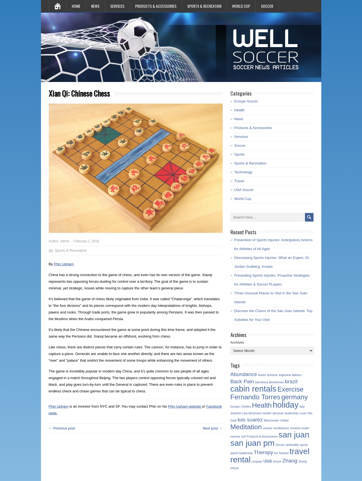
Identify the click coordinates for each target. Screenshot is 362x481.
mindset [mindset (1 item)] (295, 428)
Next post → (213, 428)
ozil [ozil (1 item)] (243, 436)
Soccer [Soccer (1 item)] (280, 444)
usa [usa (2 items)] (267, 461)
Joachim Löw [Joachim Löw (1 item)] (239, 413)
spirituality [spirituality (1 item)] (292, 444)
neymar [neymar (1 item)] (235, 436)
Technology (243, 172)
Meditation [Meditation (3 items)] (246, 427)
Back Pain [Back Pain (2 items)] (242, 381)
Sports (239, 154)
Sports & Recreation (204, 6)
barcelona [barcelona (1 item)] (261, 382)
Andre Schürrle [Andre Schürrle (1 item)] (268, 375)
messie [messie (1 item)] (267, 428)
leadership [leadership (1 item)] (291, 413)
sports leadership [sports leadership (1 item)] (241, 453)
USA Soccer (244, 190)
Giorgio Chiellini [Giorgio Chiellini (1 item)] (240, 406)
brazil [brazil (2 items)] (291, 381)
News (95, 6)
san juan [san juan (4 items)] (294, 434)
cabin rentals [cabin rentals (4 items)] (253, 388)
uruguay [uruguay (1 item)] (257, 461)
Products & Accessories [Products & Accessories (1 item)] (262, 436)
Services (117, 6)
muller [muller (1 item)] (305, 428)
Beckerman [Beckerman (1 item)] (276, 382)
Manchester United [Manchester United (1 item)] (276, 420)
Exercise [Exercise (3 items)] (290, 389)
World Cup (241, 6)
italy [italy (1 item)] (302, 406)
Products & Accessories (155, 6)
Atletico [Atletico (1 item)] (297, 375)
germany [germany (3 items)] (294, 397)
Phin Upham (64, 264)
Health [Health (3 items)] (262, 405)
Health (239, 110)
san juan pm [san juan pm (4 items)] (252, 442)
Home (76, 6)
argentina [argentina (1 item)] (285, 375)
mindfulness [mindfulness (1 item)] (281, 428)
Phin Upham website (185, 406)
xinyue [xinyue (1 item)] (277, 461)
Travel (239, 181)
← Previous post (62, 428)
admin (65, 241)
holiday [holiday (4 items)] (286, 404)
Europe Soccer (246, 101)
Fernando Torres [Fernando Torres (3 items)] (255, 397)
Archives (237, 342)
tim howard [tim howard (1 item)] (281, 453)
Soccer (267, 6)
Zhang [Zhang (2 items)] (289, 461)
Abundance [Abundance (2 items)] (243, 374)
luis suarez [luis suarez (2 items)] (250, 420)
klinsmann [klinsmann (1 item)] (255, 413)
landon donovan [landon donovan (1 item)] (273, 413)
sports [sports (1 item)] (304, 444)
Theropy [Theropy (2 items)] (263, 452)
